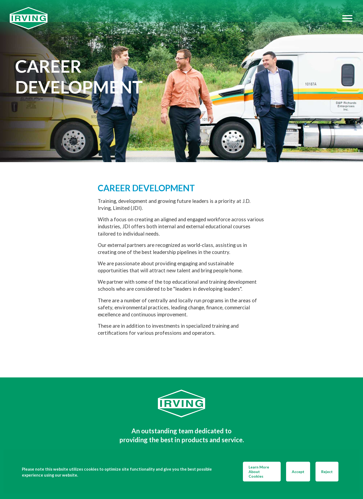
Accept (298, 471)
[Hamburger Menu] (347, 18)
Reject (327, 471)
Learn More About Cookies (259, 471)
